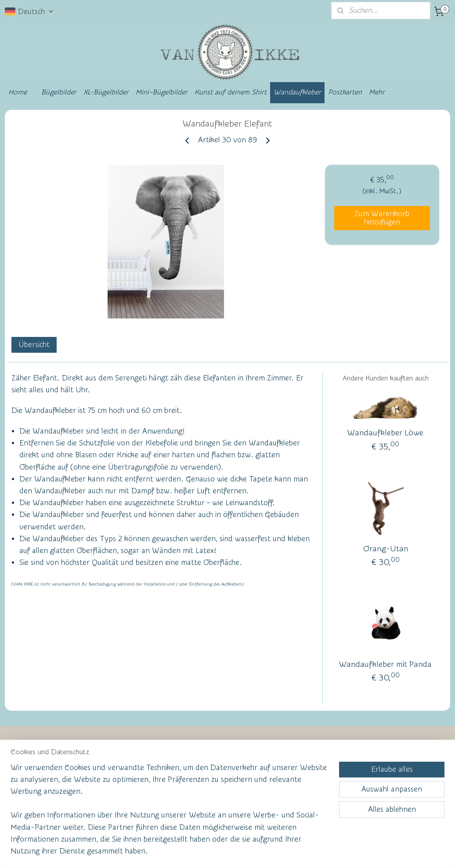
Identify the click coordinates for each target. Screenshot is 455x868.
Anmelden (301, 808)
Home (17, 92)
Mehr (377, 92)
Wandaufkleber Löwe (385, 433)
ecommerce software (241, 852)
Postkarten (345, 92)
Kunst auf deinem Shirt (231, 92)
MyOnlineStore (313, 852)
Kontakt (28, 781)
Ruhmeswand (31, 810)
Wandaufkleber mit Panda (385, 664)
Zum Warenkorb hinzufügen (381, 218)
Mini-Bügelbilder (162, 92)
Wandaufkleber (297, 92)
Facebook (31, 796)
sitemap (193, 852)
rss (210, 852)
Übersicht (34, 344)
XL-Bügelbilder (106, 92)
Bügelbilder (58, 92)
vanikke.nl (388, 750)
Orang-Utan (385, 548)
